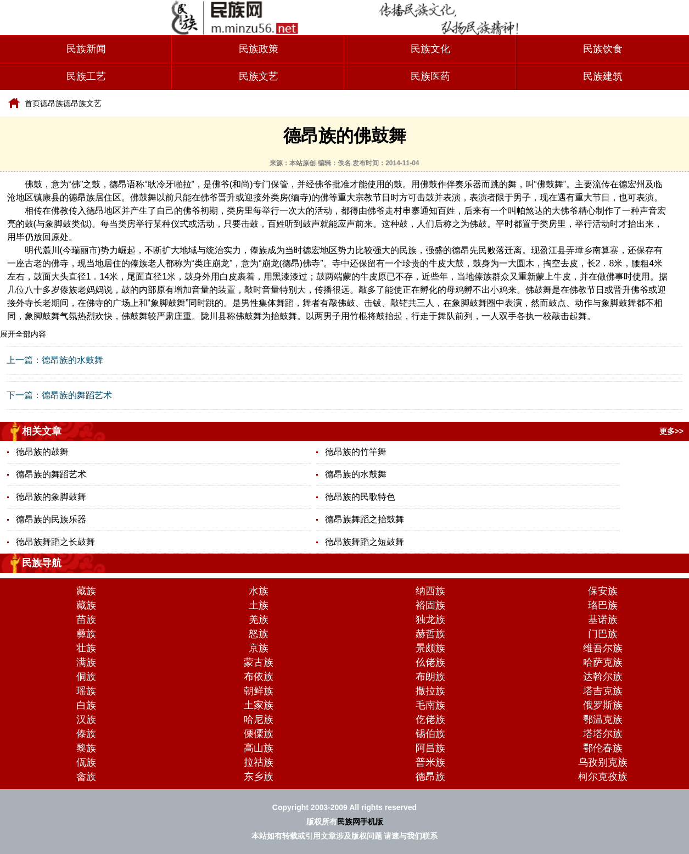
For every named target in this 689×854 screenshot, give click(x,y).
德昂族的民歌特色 (360, 496)
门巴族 (603, 633)
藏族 (86, 590)
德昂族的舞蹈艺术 (77, 395)
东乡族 (258, 776)
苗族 (86, 619)
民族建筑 (603, 76)
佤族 (86, 762)
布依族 (258, 676)
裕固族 (430, 605)
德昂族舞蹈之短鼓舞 (364, 541)
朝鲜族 (258, 690)
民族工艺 (86, 76)
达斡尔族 (603, 676)
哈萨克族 (603, 662)
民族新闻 (86, 48)
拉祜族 (258, 762)
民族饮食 (603, 48)
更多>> (671, 431)
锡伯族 (430, 733)
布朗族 (430, 676)
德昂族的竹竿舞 (355, 451)
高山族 (258, 748)
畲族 (86, 776)
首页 (32, 103)
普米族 (430, 762)
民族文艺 (258, 76)
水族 (258, 590)
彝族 (86, 633)
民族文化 (430, 48)
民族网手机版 (360, 821)
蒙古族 (258, 662)
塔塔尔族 (603, 733)
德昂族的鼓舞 (42, 451)
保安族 (603, 590)
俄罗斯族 (603, 705)
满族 (86, 662)
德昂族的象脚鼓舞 (51, 496)
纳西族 (430, 590)
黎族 (86, 748)
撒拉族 (430, 690)
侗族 (86, 676)
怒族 (258, 633)
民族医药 (430, 76)
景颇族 (430, 648)
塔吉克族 (603, 690)
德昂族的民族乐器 (51, 519)
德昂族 (51, 103)
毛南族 (430, 705)
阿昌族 (430, 748)
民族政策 (258, 48)
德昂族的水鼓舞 (72, 360)
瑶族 (86, 690)
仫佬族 (430, 662)
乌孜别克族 (603, 762)
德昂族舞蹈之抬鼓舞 (364, 519)
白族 (86, 705)
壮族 (86, 648)
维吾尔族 (603, 648)
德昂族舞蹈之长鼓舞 (55, 541)
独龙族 (430, 619)
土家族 (258, 705)
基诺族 (603, 619)
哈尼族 (258, 719)
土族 (258, 605)
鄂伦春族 (603, 748)
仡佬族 (430, 719)
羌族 (258, 619)
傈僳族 (258, 733)
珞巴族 (603, 605)
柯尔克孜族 (603, 776)
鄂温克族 (603, 719)
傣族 (86, 733)
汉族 (86, 719)
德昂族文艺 (82, 103)
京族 (258, 648)
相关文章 (41, 431)
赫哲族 (430, 633)
